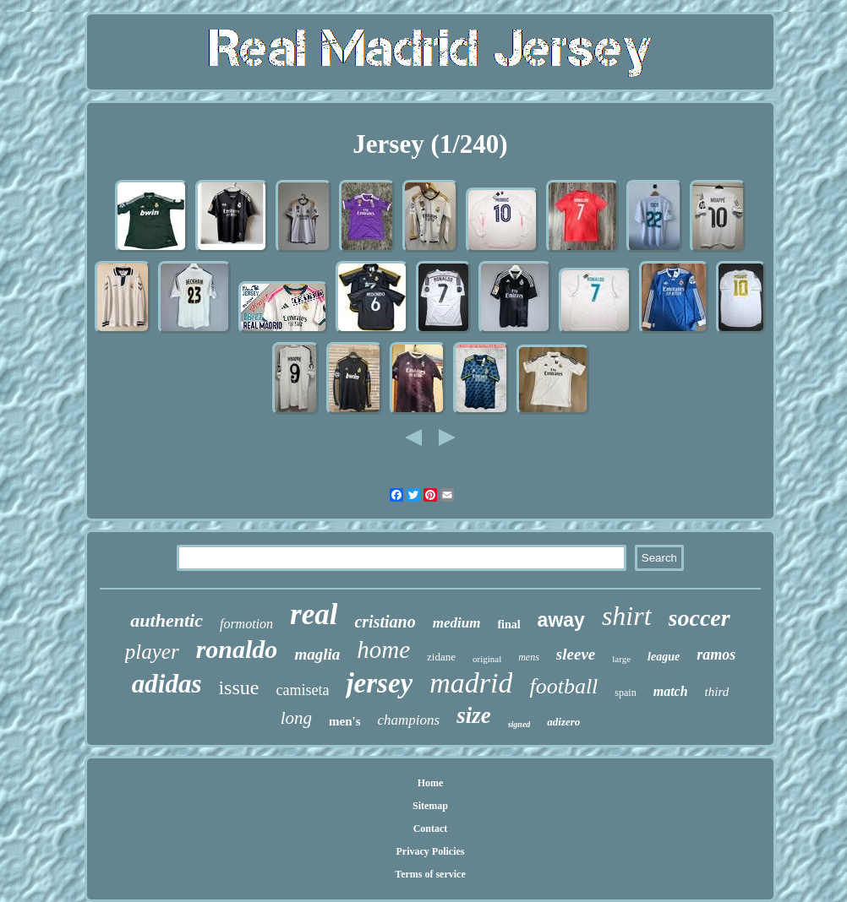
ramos (716, 654)
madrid (470, 682)
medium (457, 623)
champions (409, 720)
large (621, 659)
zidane (441, 656)
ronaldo (237, 649)
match (670, 691)
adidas (167, 683)
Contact (430, 828)
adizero (563, 721)
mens (528, 657)
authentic (166, 620)
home (383, 649)
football (563, 686)
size (473, 715)
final (508, 624)
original (487, 659)
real (313, 614)
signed (519, 724)
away (561, 620)
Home (431, 783)
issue (238, 687)
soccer (699, 618)
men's (345, 721)
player (152, 651)
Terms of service (430, 874)
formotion (246, 624)
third (717, 691)
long (296, 718)
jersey (379, 683)
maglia (317, 654)
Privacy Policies (430, 851)
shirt (627, 615)
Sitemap (430, 806)
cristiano (384, 621)
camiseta (302, 690)
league (664, 656)
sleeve (575, 654)
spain (625, 692)
